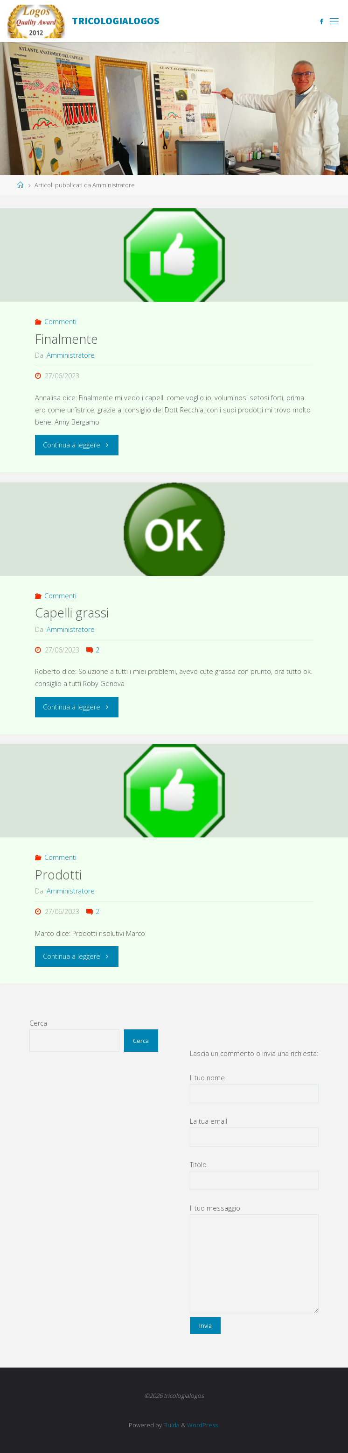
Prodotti (58, 874)
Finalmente (66, 338)
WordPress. (203, 1425)
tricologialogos (116, 20)
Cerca (38, 1023)
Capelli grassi (72, 612)
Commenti (60, 321)
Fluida (171, 1425)
